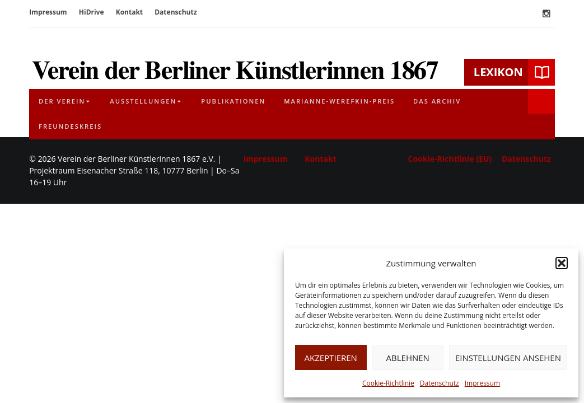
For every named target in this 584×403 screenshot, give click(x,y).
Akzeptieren (331, 357)
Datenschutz (439, 383)
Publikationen (233, 101)
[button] (561, 263)
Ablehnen (407, 357)
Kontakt (129, 12)
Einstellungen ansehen (508, 357)
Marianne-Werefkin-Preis (339, 101)
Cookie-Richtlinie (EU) (450, 158)
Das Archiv (437, 101)
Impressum (482, 383)
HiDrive (91, 12)
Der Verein (62, 101)
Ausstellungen (143, 101)
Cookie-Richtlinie (388, 383)
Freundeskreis (70, 126)
